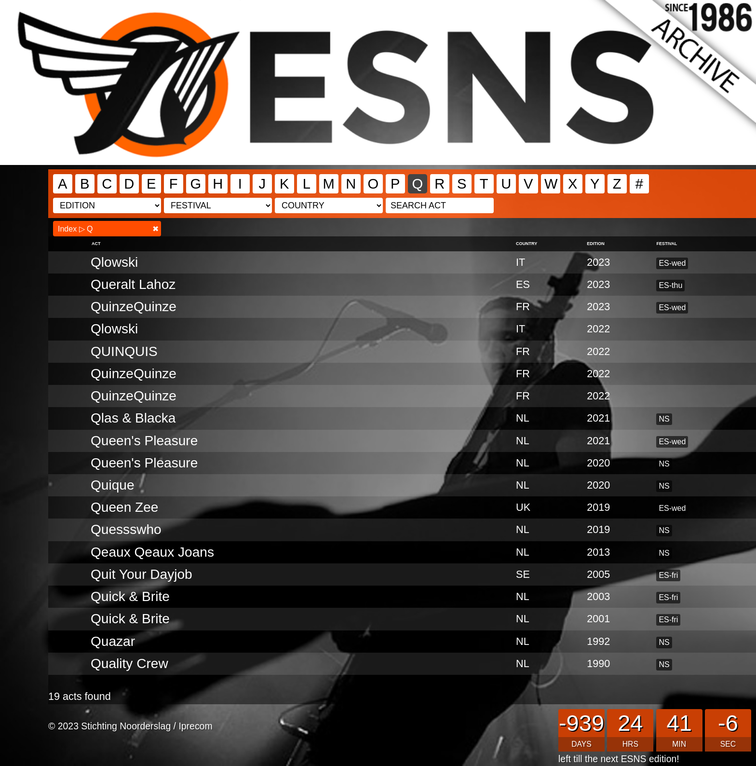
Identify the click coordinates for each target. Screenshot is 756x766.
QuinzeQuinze (133, 306)
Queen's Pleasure (144, 440)
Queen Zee (125, 507)
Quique (113, 485)
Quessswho (126, 529)
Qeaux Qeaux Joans (152, 552)
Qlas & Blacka (133, 417)
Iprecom (195, 726)
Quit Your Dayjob (141, 574)
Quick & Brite (130, 618)
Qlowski (114, 262)
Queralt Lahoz (133, 284)
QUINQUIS (124, 351)
